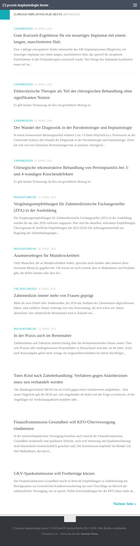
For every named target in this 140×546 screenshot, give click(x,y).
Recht (18, 368)
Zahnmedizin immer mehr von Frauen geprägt (53, 295)
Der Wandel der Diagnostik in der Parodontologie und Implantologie (73, 127)
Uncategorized (25, 288)
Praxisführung (25, 197)
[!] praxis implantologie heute (27, 5)
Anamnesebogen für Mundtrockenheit (46, 255)
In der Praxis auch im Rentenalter (43, 335)
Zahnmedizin (23, 28)
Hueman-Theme (89, 533)
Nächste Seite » (124, 504)
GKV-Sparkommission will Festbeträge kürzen (54, 473)
